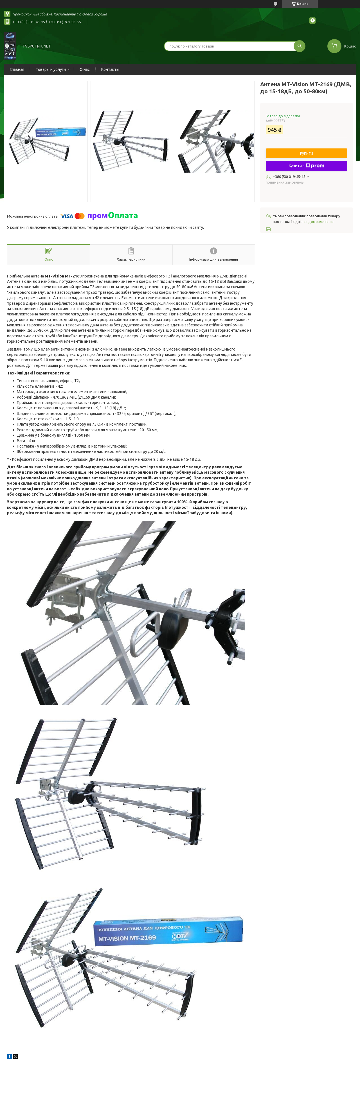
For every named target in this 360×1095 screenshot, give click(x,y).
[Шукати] (299, 46)
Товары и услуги (51, 69)
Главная (17, 69)
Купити (306, 153)
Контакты (110, 69)
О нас (85, 69)
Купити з (306, 165)
